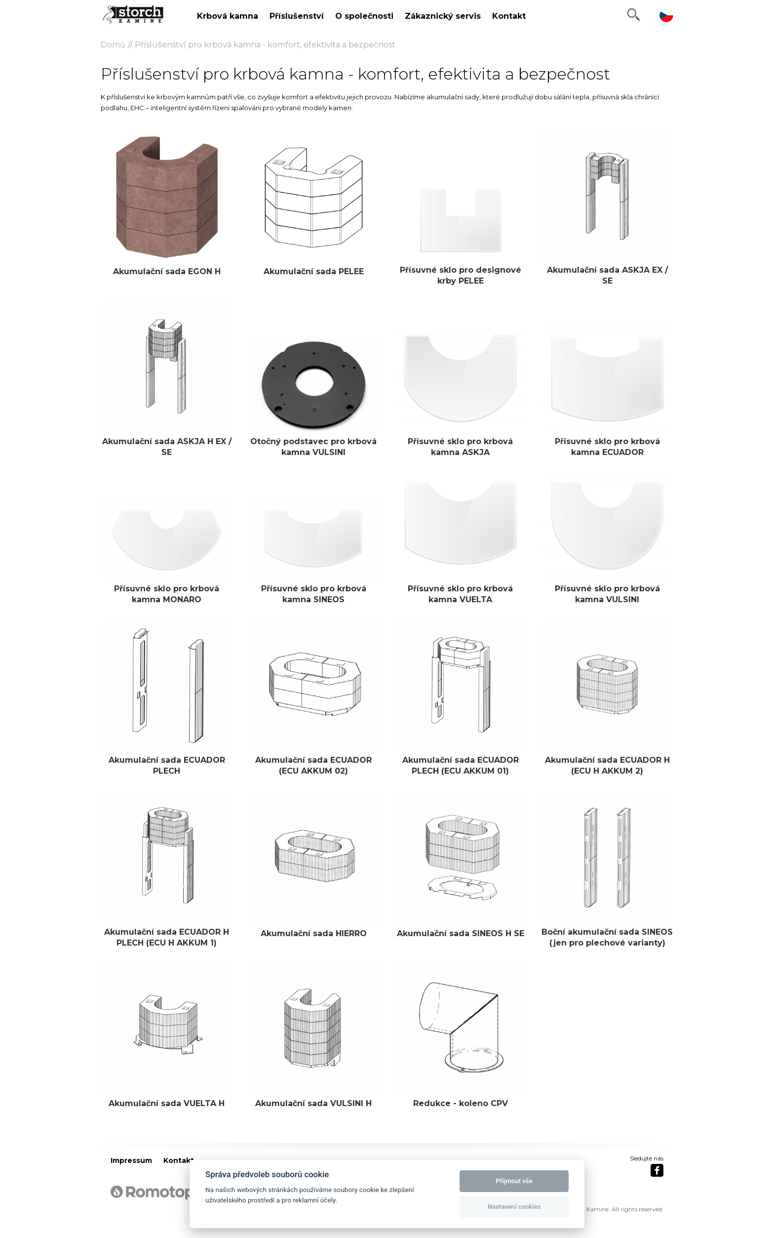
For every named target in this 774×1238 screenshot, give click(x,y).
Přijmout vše (514, 1181)
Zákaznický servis (443, 16)
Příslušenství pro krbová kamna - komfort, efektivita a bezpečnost (265, 44)
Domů (113, 44)
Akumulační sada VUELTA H (167, 1103)
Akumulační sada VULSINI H (313, 1103)
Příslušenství (297, 16)
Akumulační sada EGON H (167, 271)
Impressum (131, 1160)
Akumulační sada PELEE (314, 271)
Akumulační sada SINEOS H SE (460, 933)
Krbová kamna (227, 16)
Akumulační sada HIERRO (314, 933)
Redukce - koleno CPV (460, 1103)
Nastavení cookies (514, 1206)
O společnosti (364, 16)
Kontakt (509, 16)
